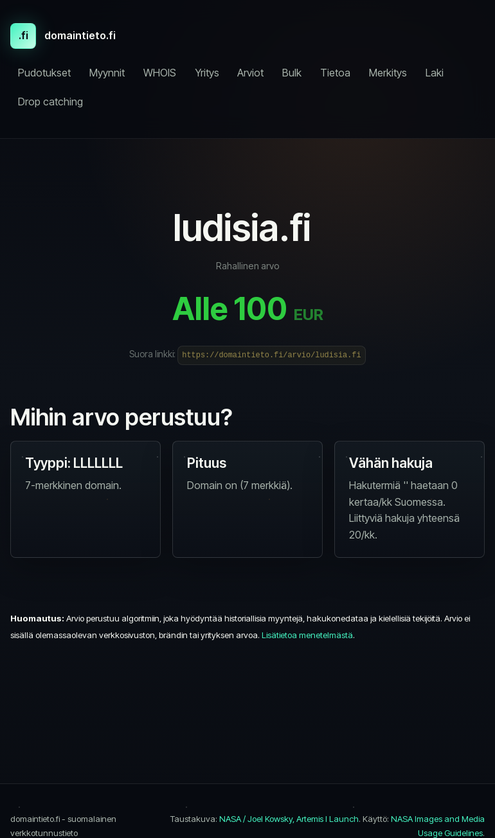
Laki (435, 72)
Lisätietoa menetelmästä (307, 635)
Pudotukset (44, 72)
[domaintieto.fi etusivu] (63, 36)
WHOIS (159, 72)
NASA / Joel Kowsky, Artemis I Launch (289, 819)
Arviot (250, 72)
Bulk (292, 72)
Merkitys (388, 72)
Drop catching (50, 101)
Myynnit (107, 72)
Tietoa (335, 72)
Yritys (207, 72)
